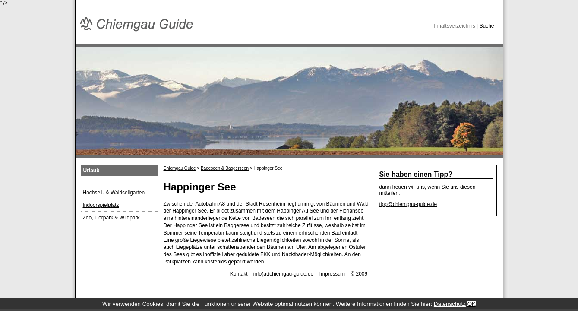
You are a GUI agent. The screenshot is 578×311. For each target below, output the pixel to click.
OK (471, 304)
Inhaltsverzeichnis (454, 26)
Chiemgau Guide (180, 168)
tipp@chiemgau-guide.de (408, 204)
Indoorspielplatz (101, 205)
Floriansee (351, 211)
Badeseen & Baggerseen (225, 168)
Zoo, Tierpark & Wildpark (111, 218)
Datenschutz (450, 304)
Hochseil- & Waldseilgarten (114, 193)
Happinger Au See (298, 211)
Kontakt (239, 274)
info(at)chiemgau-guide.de (283, 274)
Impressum (332, 274)
